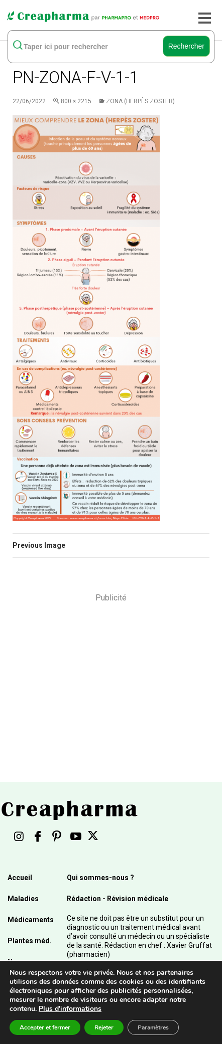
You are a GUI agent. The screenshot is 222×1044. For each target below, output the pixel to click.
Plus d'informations (70, 1008)
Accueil (20, 878)
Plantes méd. (30, 941)
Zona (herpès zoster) (140, 101)
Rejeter (104, 1027)
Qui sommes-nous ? (100, 878)
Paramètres (153, 1027)
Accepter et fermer (45, 1027)
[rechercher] (86, 46)
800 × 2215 (76, 101)
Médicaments (31, 920)
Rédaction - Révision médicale (117, 899)
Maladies (23, 899)
